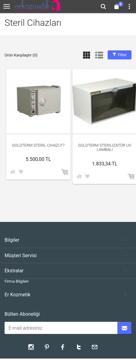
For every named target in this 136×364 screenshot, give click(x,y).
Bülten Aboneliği (22, 314)
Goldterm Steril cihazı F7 (38, 145)
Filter (120, 55)
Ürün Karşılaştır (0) (21, 55)
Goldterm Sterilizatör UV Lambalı (104, 147)
